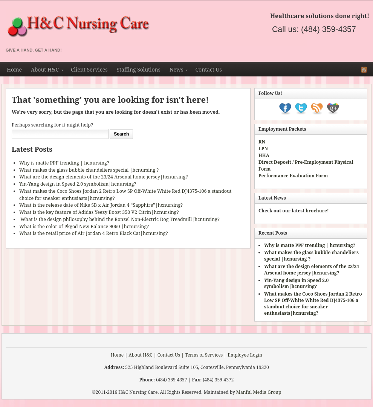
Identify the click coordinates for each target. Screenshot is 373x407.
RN (261, 142)
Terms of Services (204, 355)
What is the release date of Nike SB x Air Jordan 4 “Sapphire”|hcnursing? (101, 205)
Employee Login (245, 355)
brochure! (317, 210)
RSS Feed (364, 70)
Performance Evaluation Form (293, 175)
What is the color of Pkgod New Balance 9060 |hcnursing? (84, 226)
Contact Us (208, 69)
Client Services (89, 69)
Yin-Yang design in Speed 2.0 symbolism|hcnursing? (77, 184)
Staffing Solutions (138, 69)
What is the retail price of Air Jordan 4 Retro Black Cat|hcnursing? (93, 233)
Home (14, 69)
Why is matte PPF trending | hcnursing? (64, 163)
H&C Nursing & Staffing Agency (156, 27)
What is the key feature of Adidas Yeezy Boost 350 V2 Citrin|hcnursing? (99, 212)
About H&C (44, 71)
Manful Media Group (258, 392)
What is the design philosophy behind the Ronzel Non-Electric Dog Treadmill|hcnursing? (119, 219)
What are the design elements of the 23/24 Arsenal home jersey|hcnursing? (103, 177)
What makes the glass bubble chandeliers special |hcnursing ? (89, 170)
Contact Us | (170, 355)
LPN (263, 148)
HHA (263, 155)
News (176, 71)
